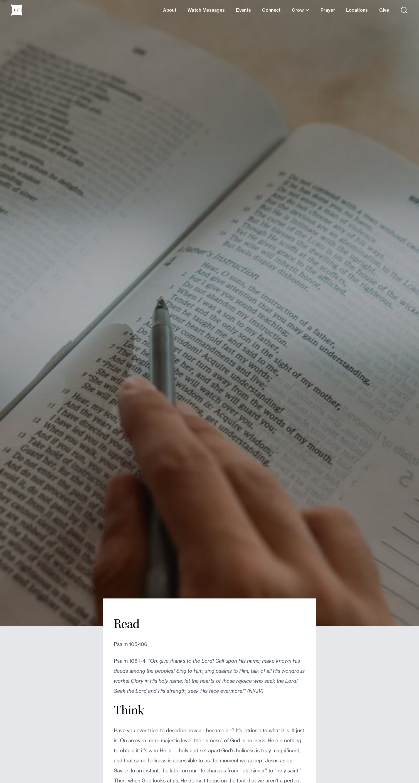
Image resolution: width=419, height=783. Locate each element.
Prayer (328, 10)
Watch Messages (206, 10)
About (169, 10)
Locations (357, 10)
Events (243, 10)
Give (384, 10)
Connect (271, 10)
